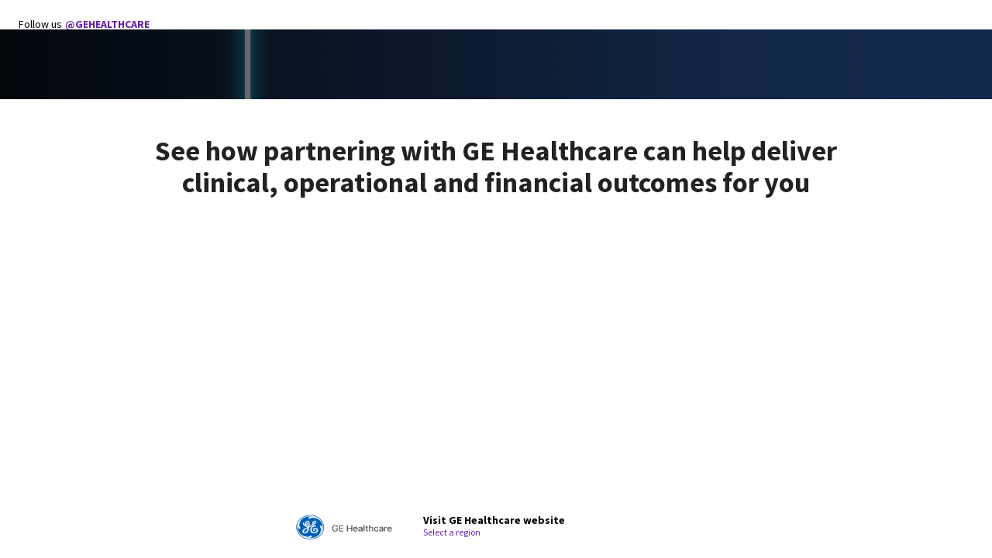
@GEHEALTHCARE (107, 24)
